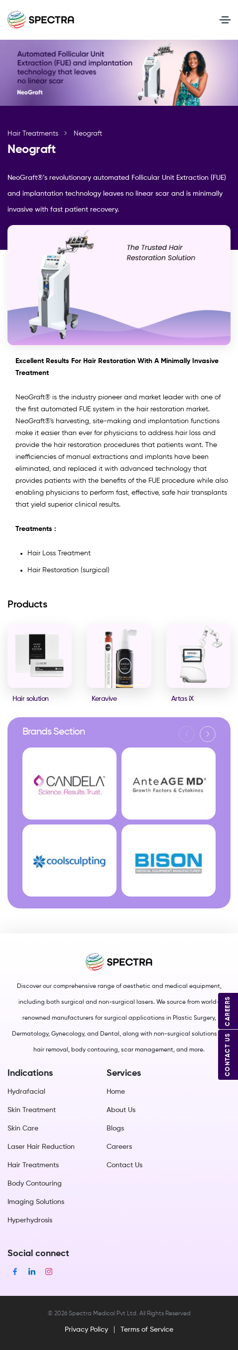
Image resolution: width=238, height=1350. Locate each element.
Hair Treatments (32, 133)
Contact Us (124, 1165)
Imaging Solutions (35, 1202)
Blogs (115, 1128)
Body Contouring (34, 1183)
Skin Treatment (31, 1110)
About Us (121, 1110)
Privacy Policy (86, 1329)
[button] (208, 734)
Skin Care (22, 1128)
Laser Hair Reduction (41, 1146)
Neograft (88, 133)
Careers (119, 1146)
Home (116, 1091)
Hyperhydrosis (29, 1220)
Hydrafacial (26, 1091)
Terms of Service (146, 1329)
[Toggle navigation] (225, 19)
